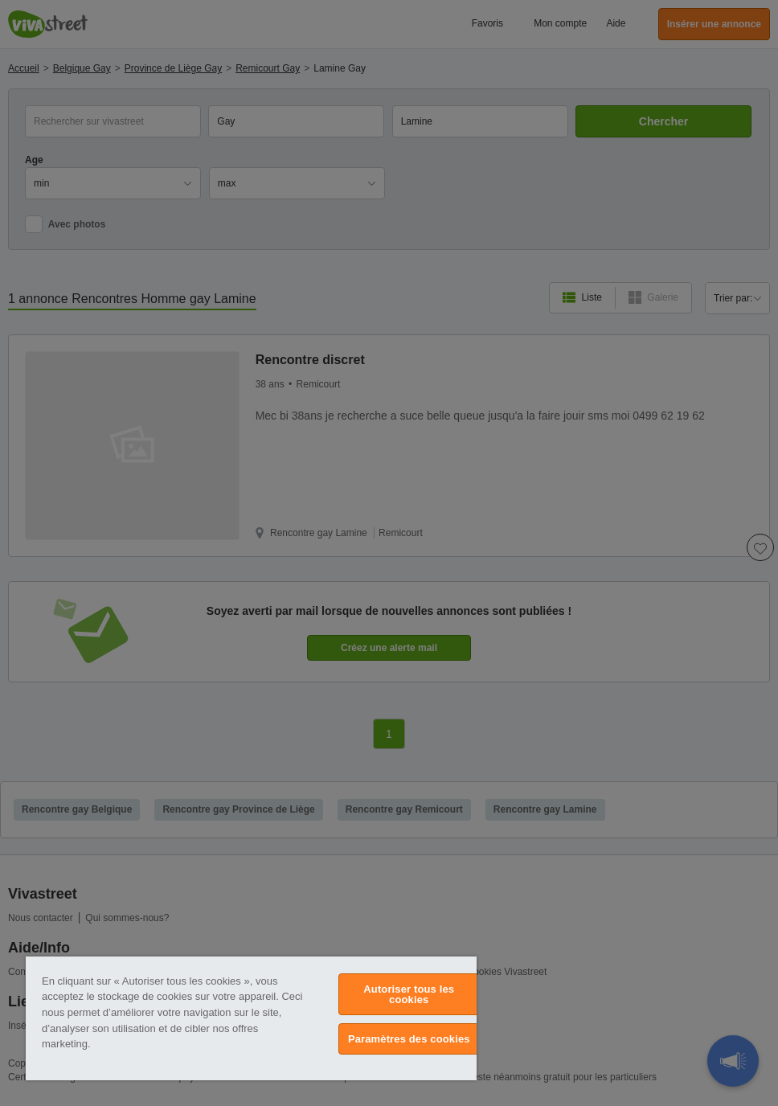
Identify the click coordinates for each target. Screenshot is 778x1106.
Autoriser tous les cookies (408, 994)
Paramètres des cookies (409, 1039)
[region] (251, 1018)
